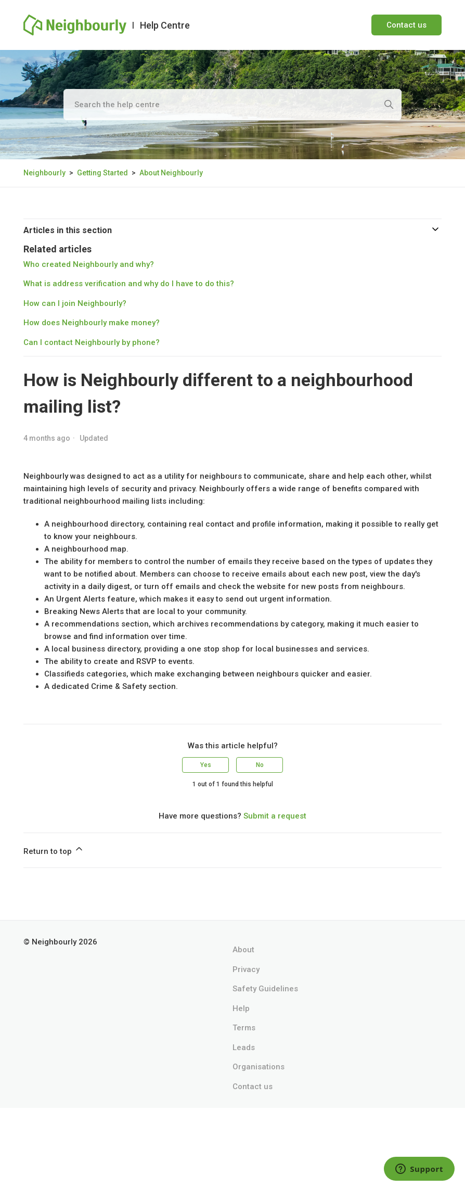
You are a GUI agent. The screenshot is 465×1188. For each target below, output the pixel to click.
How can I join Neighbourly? (74, 303)
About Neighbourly (171, 173)
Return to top (53, 850)
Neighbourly (44, 173)
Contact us (406, 25)
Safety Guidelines (265, 988)
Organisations (258, 1066)
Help (241, 1008)
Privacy (246, 969)
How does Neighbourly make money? (91, 322)
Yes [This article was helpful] (205, 765)
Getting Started (102, 173)
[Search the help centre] (232, 104)
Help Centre (165, 25)
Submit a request (274, 816)
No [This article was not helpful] (260, 765)
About (243, 949)
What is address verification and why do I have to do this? (128, 283)
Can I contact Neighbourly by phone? (91, 342)
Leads (243, 1047)
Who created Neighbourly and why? (88, 264)
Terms (243, 1027)
